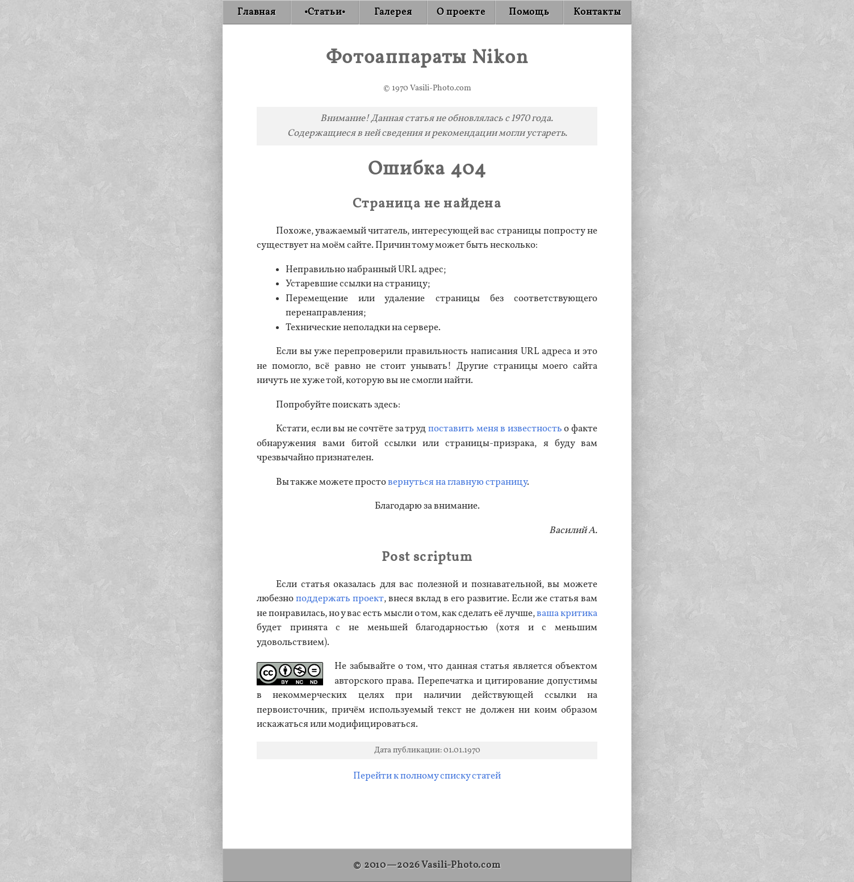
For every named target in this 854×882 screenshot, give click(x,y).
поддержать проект (340, 598)
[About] (461, 12)
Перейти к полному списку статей (427, 776)
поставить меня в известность (495, 428)
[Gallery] (393, 12)
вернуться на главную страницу (457, 482)
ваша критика (567, 613)
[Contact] (597, 12)
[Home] (257, 12)
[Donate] (529, 12)
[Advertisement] (427, 810)
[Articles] (325, 12)
